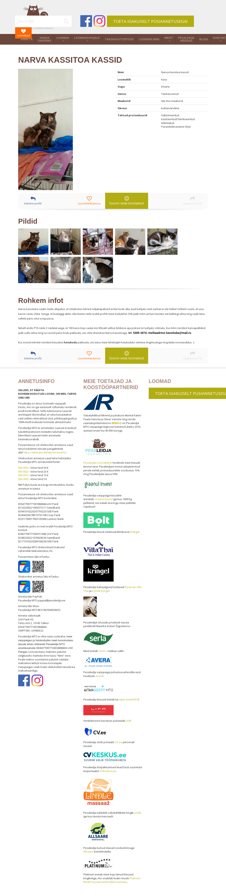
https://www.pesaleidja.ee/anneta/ (44, 452)
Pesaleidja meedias (186, 39)
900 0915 (23, 475)
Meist (168, 38)
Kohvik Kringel (100, 591)
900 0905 (23, 479)
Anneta (27, 39)
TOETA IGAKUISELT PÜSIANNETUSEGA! (150, 21)
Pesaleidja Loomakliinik (97, 462)
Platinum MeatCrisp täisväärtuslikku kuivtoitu (111, 880)
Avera (99, 676)
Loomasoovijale (87, 38)
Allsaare (88, 851)
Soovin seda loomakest (126, 200)
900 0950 (23, 468)
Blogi (203, 39)
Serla (102, 651)
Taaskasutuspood (119, 39)
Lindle (137, 813)
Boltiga (134, 532)
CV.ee (118, 742)
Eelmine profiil (33, 200)
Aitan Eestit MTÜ (129, 699)
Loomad (62, 38)
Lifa (128, 721)
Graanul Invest (103, 499)
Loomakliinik (149, 39)
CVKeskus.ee (108, 771)
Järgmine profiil (192, 200)
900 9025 (23, 471)
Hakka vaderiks (44, 39)
